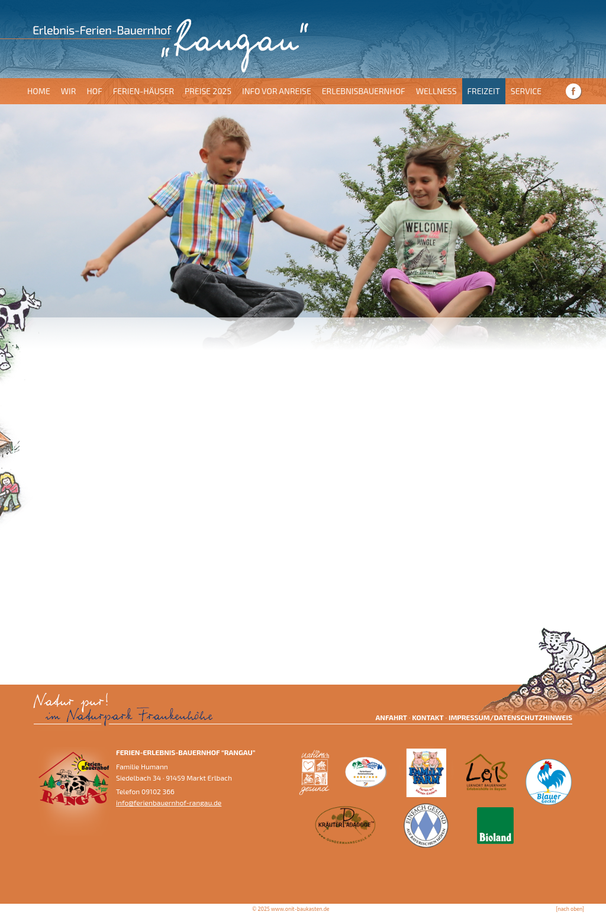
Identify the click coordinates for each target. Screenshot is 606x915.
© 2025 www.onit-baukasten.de (291, 909)
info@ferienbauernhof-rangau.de (168, 802)
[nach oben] (570, 909)
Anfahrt (391, 717)
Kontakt (427, 717)
